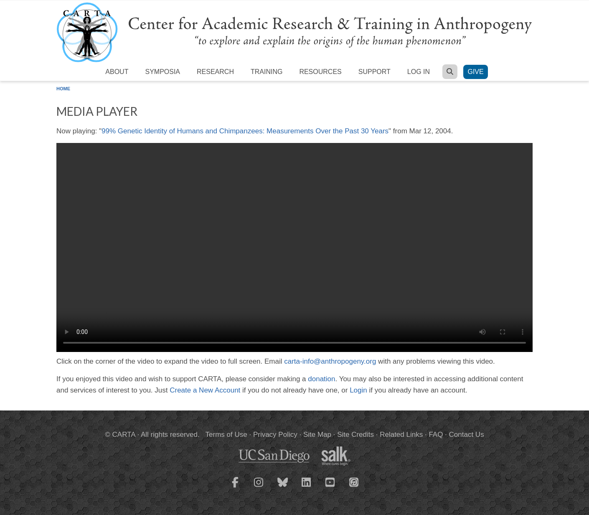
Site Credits (355, 435)
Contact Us (466, 435)
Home (63, 88)
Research (215, 71)
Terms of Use (226, 435)
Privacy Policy (275, 435)
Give (475, 71)
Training (266, 71)
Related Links (401, 435)
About (116, 71)
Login (358, 390)
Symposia (162, 71)
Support (374, 71)
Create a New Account (205, 390)
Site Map (317, 435)
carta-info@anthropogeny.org (330, 361)
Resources (320, 71)
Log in (418, 71)
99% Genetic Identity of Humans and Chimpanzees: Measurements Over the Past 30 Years (245, 131)
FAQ (436, 435)
